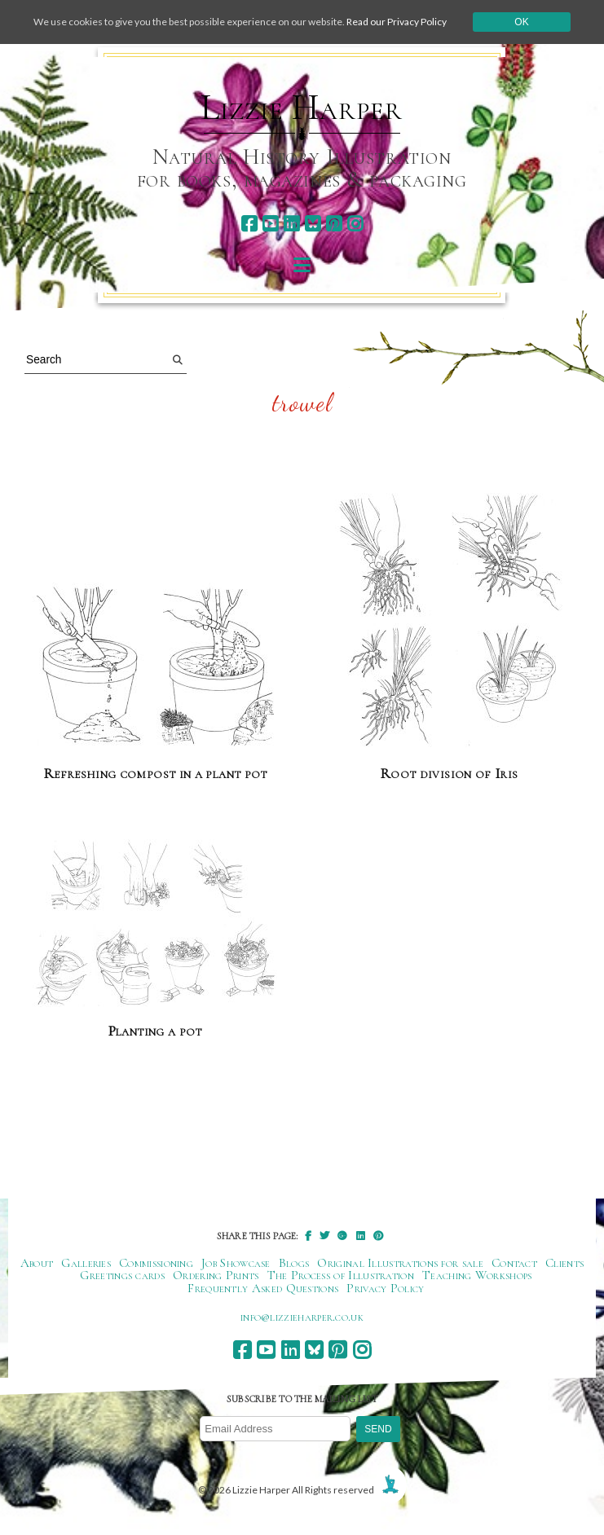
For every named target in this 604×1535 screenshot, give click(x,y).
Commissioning (156, 1263)
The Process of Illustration (340, 1275)
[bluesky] (312, 224)
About (37, 1263)
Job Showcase (236, 1263)
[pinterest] (334, 224)
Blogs (294, 1263)
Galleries (86, 1263)
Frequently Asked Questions (262, 1288)
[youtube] (270, 224)
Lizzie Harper (301, 108)
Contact (514, 1263)
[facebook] (249, 224)
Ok (521, 22)
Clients (564, 1263)
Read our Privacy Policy (396, 21)
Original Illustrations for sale (400, 1263)
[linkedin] (291, 224)
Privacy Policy (385, 1288)
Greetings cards (122, 1275)
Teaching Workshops (477, 1275)
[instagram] (355, 224)
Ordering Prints (216, 1275)
